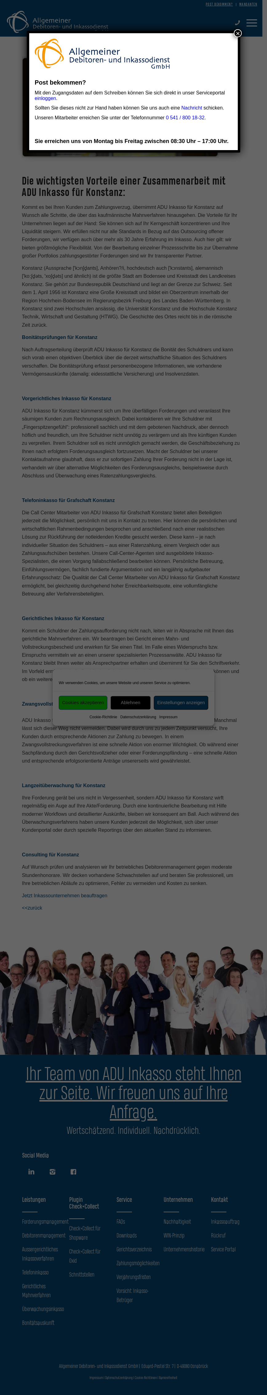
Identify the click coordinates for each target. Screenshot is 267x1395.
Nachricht (191, 107)
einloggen (45, 98)
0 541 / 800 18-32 (185, 117)
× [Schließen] (238, 33)
